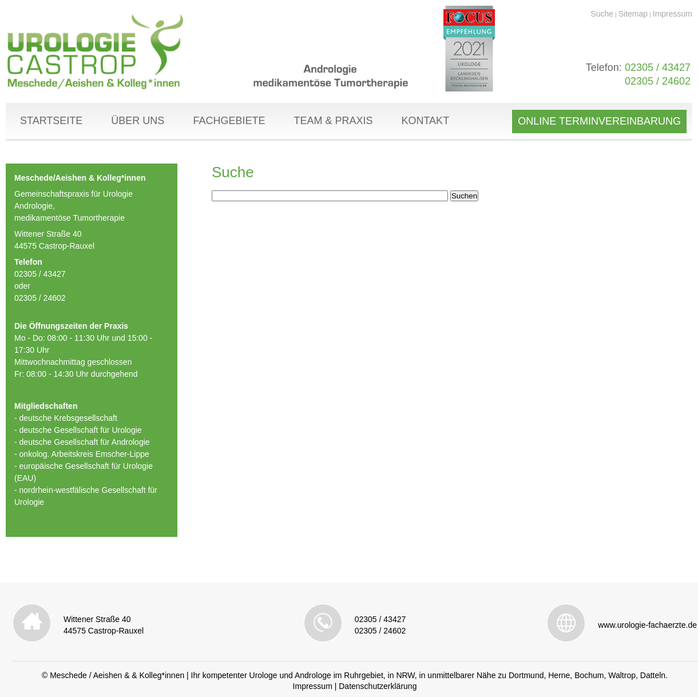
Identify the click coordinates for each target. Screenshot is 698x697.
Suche (601, 13)
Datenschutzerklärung (378, 686)
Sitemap (633, 13)
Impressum (672, 13)
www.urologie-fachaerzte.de (647, 625)
